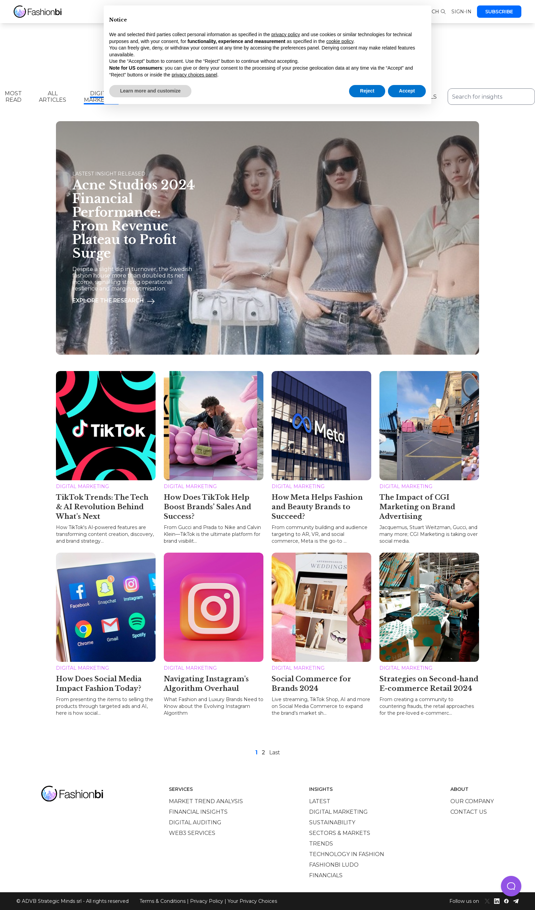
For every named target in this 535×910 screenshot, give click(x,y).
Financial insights (198, 812)
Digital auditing (195, 822)
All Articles (52, 96)
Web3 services (192, 833)
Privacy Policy (206, 901)
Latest (319, 801)
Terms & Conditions (163, 901)
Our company (472, 801)
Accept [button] (407, 91)
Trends (321, 843)
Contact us (468, 812)
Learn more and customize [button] (150, 91)
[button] (511, 886)
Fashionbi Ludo (334, 865)
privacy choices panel (194, 74)
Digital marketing (338, 812)
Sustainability (332, 822)
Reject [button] (367, 91)
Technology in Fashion (346, 854)
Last (274, 752)
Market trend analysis (206, 801)
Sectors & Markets (339, 833)
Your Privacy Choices (252, 901)
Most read (13, 96)
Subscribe (499, 12)
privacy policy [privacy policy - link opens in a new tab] (285, 34)
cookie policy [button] (339, 41)
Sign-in (461, 12)
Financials (326, 875)
